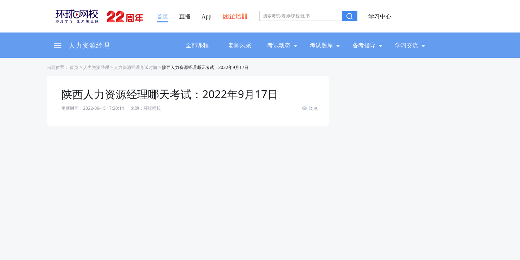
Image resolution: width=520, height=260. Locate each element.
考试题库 (325, 45)
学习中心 (379, 17)
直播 (185, 17)
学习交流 (410, 45)
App (207, 17)
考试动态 (282, 45)
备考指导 (367, 45)
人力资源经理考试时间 (135, 67)
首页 (162, 17)
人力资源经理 (89, 45)
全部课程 (197, 45)
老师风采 (239, 45)
